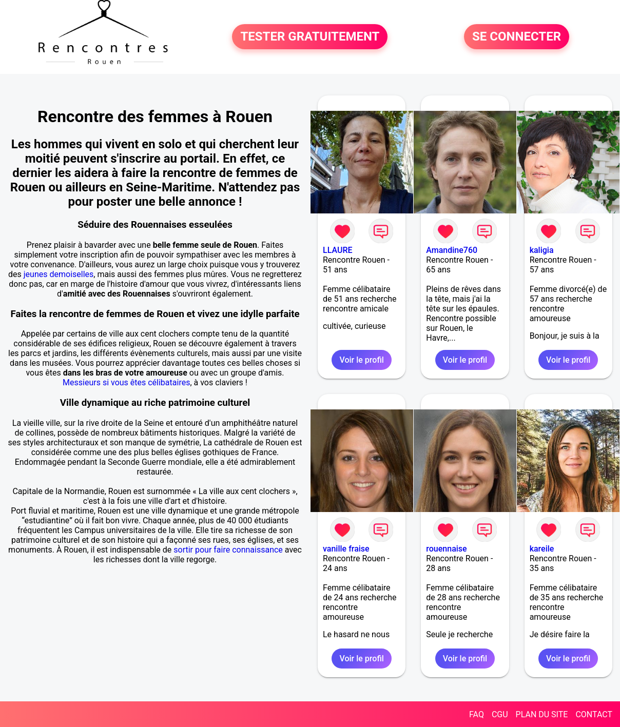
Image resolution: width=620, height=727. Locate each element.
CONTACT (593, 714)
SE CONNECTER (516, 37)
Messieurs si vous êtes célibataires (126, 382)
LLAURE (337, 250)
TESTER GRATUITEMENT (309, 37)
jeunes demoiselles (59, 274)
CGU (500, 714)
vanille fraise (346, 549)
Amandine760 (451, 250)
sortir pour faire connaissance (228, 550)
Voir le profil (361, 360)
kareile (542, 549)
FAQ (476, 714)
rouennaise (446, 549)
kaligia (542, 250)
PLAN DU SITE (542, 714)
